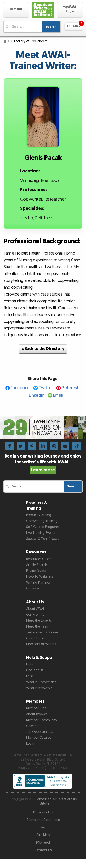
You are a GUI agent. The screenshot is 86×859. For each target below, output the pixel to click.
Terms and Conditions (43, 820)
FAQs (29, 676)
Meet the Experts (39, 620)
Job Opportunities (39, 732)
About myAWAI (37, 714)
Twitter (46, 388)
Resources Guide (38, 559)
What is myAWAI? (39, 688)
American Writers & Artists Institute (57, 801)
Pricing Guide (36, 570)
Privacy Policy (43, 812)
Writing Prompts (38, 582)
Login (30, 743)
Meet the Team (37, 626)
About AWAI (35, 609)
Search (51, 27)
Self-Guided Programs (42, 527)
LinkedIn (36, 395)
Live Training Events (40, 533)
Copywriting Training (42, 521)
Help (29, 664)
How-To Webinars (39, 576)
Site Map (43, 835)
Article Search (36, 565)
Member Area (36, 708)
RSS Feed (43, 842)
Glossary (32, 588)
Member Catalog (39, 738)
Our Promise (35, 614)
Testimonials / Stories (42, 632)
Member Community (41, 720)
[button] (16, 10)
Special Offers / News (42, 539)
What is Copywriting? (42, 682)
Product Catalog (38, 515)
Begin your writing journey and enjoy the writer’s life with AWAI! (43, 463)
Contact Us (34, 670)
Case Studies (35, 638)
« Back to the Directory (43, 348)
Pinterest (70, 388)
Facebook (20, 388)
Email (58, 395)
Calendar (33, 726)
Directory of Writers (41, 644)
